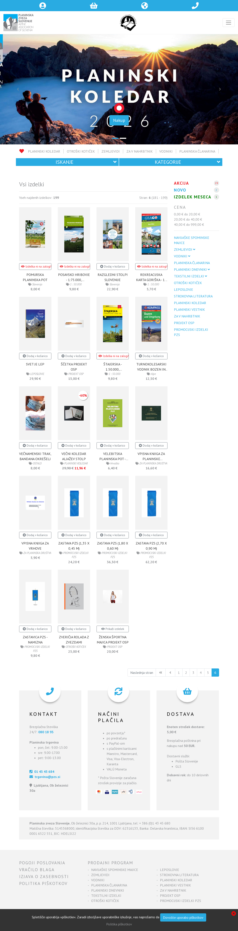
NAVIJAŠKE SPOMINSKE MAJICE (191, 240)
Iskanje (86, 162)
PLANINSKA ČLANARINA (197, 151)
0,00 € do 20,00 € (187, 214)
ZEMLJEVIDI (110, 151)
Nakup (119, 120)
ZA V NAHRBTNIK (139, 151)
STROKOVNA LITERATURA (193, 296)
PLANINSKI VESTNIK (189, 309)
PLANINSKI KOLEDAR (44, 151)
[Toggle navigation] (229, 22)
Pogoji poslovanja (42, 863)
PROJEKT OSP (184, 323)
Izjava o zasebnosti (44, 876)
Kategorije (187, 162)
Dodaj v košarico (112, 266)
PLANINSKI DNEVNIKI (192, 269)
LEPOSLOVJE (183, 289)
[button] (18, 89)
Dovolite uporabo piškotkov (183, 917)
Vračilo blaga (37, 869)
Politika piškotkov (43, 883)
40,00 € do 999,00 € (189, 224)
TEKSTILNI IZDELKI (190, 276)
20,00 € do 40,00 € (188, 219)
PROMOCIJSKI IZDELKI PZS (191, 332)
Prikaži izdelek (112, 629)
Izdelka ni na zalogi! (36, 266)
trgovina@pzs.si (44, 777)
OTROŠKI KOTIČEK (81, 151)
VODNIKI (166, 151)
